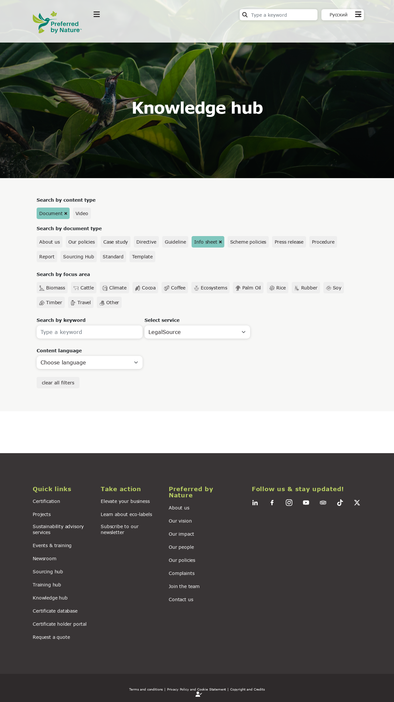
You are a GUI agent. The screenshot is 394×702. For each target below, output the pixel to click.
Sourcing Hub (78, 256)
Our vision (180, 521)
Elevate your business (125, 501)
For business (216, 30)
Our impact (181, 534)
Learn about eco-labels (126, 514)
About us (49, 242)
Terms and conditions (146, 689)
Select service (162, 320)
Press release (289, 242)
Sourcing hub (48, 571)
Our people (181, 547)
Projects (42, 514)
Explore (103, 30)
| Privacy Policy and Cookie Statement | (196, 689)
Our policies (81, 242)
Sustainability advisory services (58, 529)
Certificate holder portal (60, 624)
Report (47, 256)
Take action (142, 30)
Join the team (184, 586)
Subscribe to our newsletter (119, 529)
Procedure (323, 242)
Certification (46, 501)
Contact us (181, 599)
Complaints (181, 573)
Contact (351, 30)
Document (51, 213)
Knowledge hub (50, 597)
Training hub (47, 584)
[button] (63, 489)
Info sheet (205, 242)
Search (245, 14)
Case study (115, 242)
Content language (59, 350)
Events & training (52, 545)
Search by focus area (63, 274)
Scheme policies (248, 242)
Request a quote (51, 637)
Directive (146, 242)
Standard (113, 256)
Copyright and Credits (247, 689)
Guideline (175, 242)
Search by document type (69, 228)
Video (82, 213)
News (178, 30)
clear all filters (58, 382)
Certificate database (55, 611)
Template (142, 256)
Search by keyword (61, 320)
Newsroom (45, 558)
